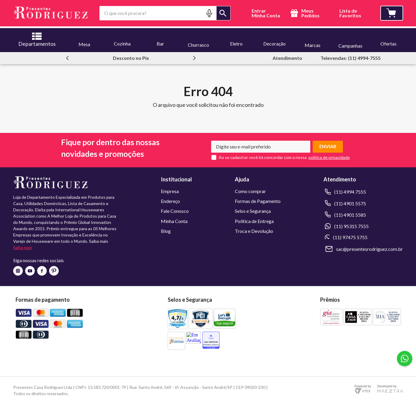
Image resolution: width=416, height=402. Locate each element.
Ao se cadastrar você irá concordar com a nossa (263, 155)
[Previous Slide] (67, 56)
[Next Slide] (194, 56)
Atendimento (287, 56)
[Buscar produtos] (223, 13)
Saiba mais (22, 245)
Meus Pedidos (304, 13)
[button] (209, 13)
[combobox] (165, 13)
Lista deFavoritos (350, 13)
